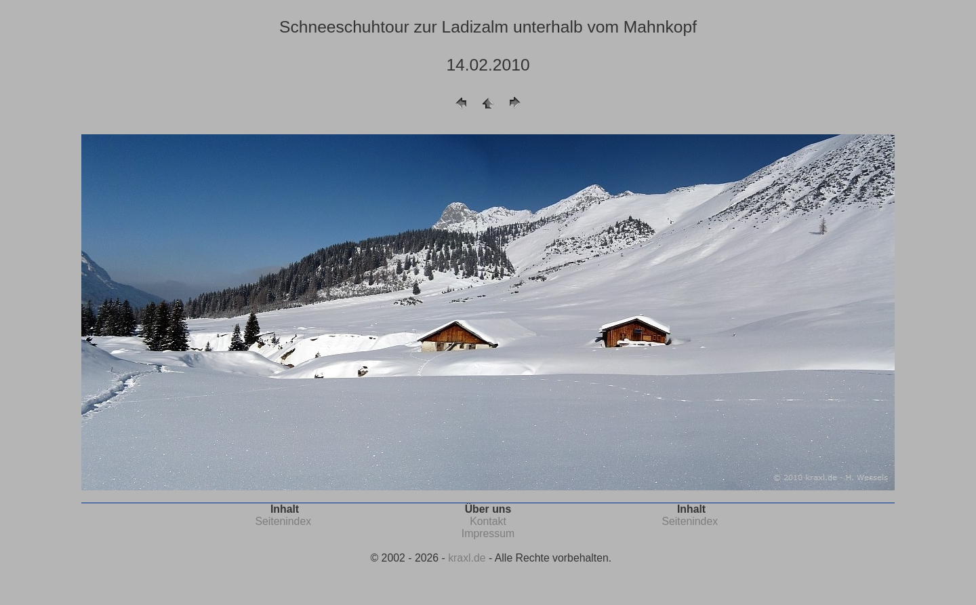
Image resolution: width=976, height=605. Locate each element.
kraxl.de (466, 558)
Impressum (488, 533)
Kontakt (488, 521)
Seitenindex (283, 521)
